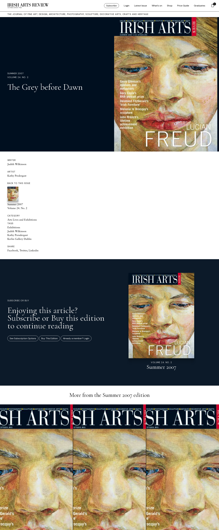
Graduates (199, 5)
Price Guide (183, 5)
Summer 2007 (15, 73)
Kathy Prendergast (17, 235)
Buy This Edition (49, 338)
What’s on (157, 5)
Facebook (12, 250)
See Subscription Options (23, 338)
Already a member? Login (76, 338)
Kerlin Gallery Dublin (19, 238)
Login (126, 5)
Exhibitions (13, 227)
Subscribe (111, 5)
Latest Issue (140, 5)
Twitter (23, 250)
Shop (169, 5)
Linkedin (33, 250)
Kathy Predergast (16, 175)
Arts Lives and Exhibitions (22, 219)
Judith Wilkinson (16, 164)
